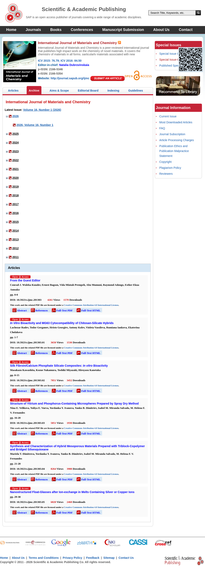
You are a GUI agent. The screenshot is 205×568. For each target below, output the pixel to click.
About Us (161, 30)
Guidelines (135, 90)
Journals (33, 30)
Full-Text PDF (62, 310)
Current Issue (168, 116)
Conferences (82, 30)
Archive (34, 90)
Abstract (19, 310)
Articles (13, 90)
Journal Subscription (172, 134)
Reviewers (166, 173)
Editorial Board (88, 90)
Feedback (92, 557)
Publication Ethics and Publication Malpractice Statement (174, 151)
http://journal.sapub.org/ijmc (70, 78)
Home (11, 30)
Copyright (165, 161)
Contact (185, 30)
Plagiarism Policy (170, 167)
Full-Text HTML (88, 310)
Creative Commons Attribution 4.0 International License (91, 305)
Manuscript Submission (123, 30)
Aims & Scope (59, 90)
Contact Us (126, 557)
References (39, 310)
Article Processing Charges (176, 140)
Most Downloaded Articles (175, 122)
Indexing (113, 90)
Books (55, 30)
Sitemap (108, 557)
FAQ (162, 128)
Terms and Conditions (44, 557)
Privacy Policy (72, 557)
